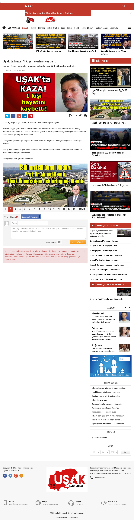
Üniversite (114, 27)
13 (64, 209)
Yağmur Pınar (98, 328)
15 (74, 209)
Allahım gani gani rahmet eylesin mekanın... (108, 416)
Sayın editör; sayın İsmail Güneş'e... (105, 408)
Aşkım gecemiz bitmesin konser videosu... (108, 424)
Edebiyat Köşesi (101, 27)
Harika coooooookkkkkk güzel (104, 412)
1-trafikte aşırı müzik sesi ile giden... (106, 392)
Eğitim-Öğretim (53, 27)
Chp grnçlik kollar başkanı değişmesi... (107, 404)
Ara (125, 452)
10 (49, 209)
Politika (33, 27)
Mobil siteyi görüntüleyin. (19, 502)
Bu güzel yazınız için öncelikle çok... (106, 396)
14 (69, 209)
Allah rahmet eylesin (99, 400)
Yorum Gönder (11, 217)
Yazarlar (16, 27)
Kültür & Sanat (87, 27)
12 (59, 209)
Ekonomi (41, 27)
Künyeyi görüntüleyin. (50, 502)
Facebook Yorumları (31, 216)
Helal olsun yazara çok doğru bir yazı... (107, 420)
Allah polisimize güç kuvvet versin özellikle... (109, 388)
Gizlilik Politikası (100, 438)
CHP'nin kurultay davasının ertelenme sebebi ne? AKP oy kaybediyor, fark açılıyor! (103, 319)
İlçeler (69, 27)
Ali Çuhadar (97, 345)
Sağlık (76, 27)
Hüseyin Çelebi (98, 313)
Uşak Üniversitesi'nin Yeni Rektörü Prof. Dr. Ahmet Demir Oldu (51, 13)
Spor (63, 27)
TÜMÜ (82, 209)
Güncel (25, 27)
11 (54, 209)
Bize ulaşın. (79, 502)
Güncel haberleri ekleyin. (117, 502)
